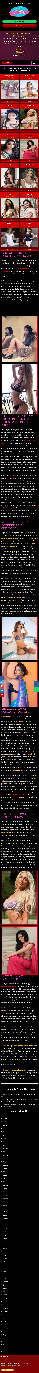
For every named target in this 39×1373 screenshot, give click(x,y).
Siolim (4, 1331)
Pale (4, 1251)
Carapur (5, 1162)
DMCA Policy (18, 1365)
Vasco (4, 1348)
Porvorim (5, 1281)
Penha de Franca (7, 1265)
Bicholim (5, 1148)
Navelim (5, 1248)
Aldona (5, 1118)
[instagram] (2, 686)
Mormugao (6, 1245)
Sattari (4, 1321)
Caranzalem (6, 1158)
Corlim (5, 1178)
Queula (5, 1288)
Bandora (5, 1135)
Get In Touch (5, 1360)
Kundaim (5, 1218)
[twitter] (2, 682)
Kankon (5, 1215)
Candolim (5, 1155)
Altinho (5, 1122)
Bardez (4, 1138)
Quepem (5, 1285)
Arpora (4, 1128)
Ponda (4, 1278)
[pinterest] (2, 695)
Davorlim (5, 1195)
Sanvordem (6, 1315)
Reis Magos (6, 1295)
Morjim (5, 1241)
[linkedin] (2, 691)
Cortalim (5, 1181)
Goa (4, 1201)
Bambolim (5, 1132)
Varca (4, 1345)
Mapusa (5, 1228)
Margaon (5, 1235)
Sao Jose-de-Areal (8, 1318)
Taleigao (5, 1335)
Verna (4, 1351)
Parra (4, 1261)
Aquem (5, 1125)
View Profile (10, 101)
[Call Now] (36, 684)
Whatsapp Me (19, 21)
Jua (4, 1208)
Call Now (19, 26)
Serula (4, 1325)
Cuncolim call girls (17, 794)
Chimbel (5, 1168)
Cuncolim (5, 1185)
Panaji (4, 1255)
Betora (4, 1145)
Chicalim (5, 1165)
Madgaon (5, 1225)
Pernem (5, 1268)
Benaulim (5, 1142)
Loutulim (5, 1221)
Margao (5, 1231)
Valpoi (4, 1341)
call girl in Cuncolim (8, 508)
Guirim (5, 1205)
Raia (4, 1291)
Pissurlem (5, 1275)
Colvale (5, 1175)
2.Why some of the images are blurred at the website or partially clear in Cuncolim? (19, 1100)
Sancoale (5, 1305)
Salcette (5, 1298)
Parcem (5, 1258)
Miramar (5, 1238)
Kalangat (5, 1211)
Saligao (5, 1301)
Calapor (5, 1152)
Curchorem (6, 1188)
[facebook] (2, 678)
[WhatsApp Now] (36, 689)
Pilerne (5, 1271)
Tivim (4, 1338)
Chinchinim (6, 1172)
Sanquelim (5, 1311)
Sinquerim (5, 1328)
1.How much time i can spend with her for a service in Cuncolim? (18, 1095)
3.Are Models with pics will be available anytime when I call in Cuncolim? (18, 1105)
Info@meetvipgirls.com (24, 3)
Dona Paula (6, 1198)
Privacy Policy (9, 1365)
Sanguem (5, 1308)
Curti (4, 1191)
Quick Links (5, 1356)
